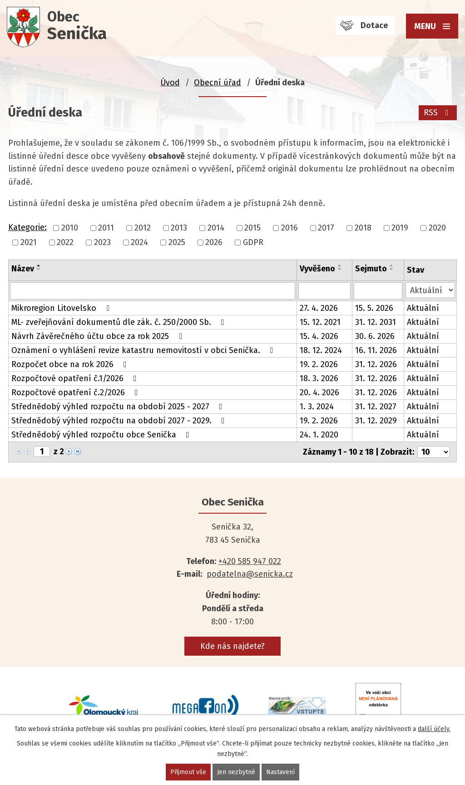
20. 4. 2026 (319, 392)
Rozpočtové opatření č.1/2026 (75, 378)
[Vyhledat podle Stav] (430, 290)
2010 (69, 228)
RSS (438, 113)
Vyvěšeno (317, 269)
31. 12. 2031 (375, 322)
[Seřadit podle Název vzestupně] (39, 265)
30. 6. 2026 (375, 336)
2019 (399, 228)
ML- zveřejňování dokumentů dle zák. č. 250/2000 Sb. (119, 322)
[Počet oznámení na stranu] (433, 452)
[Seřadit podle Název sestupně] (39, 269)
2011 (106, 228)
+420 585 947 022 (249, 561)
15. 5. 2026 (374, 308)
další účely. (434, 729)
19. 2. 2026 (319, 364)
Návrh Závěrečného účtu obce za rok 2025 (98, 336)
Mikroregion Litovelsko (62, 308)
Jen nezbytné (236, 772)
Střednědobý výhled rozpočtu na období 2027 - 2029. (119, 421)
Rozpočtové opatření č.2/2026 (76, 392)
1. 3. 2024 (317, 407)
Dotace (374, 25)
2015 (252, 228)
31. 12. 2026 (376, 364)
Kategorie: (27, 227)
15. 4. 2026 (319, 336)
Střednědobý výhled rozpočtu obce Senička (102, 435)
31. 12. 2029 (376, 421)
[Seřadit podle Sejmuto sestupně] (392, 269)
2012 (142, 228)
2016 (289, 228)
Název (22, 269)
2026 (214, 242)
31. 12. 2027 (375, 407)
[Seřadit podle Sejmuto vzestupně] (392, 265)
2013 (179, 228)
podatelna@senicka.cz (250, 574)
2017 (326, 228)
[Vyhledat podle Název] (152, 290)
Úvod (170, 83)
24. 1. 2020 (319, 435)
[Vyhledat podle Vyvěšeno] (324, 290)
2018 (363, 228)
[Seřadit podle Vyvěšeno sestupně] (340, 269)
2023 (102, 242)
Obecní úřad (217, 83)
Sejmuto (371, 269)
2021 (28, 242)
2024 (139, 242)
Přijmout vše (188, 772)
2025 (176, 242)
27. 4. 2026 (319, 308)
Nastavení (280, 772)
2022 (65, 242)
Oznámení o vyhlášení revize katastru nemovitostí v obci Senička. (144, 350)
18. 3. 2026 (319, 378)
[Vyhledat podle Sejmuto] (378, 290)
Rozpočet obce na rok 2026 (70, 364)
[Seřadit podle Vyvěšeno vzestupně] (340, 265)
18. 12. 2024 (321, 350)
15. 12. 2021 (320, 322)
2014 (216, 228)
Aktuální (423, 308)
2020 (437, 228)
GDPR (253, 242)
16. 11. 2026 (376, 350)
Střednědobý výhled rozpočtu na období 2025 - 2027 (118, 407)
